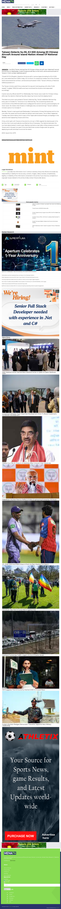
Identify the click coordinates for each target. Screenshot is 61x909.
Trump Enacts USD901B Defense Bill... (40, 208)
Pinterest (10, 897)
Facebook (10, 891)
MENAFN (5, 69)
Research (36, 7)
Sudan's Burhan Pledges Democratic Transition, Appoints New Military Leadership (26, 723)
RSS (9, 900)
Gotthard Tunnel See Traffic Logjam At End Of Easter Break (23, 654)
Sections (51, 7)
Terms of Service (7, 866)
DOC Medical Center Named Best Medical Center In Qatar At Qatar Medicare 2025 (29, 372)
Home (3, 7)
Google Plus (11, 895)
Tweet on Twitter (30, 63)
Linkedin (10, 898)
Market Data (28, 7)
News (8, 7)
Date (4, 62)
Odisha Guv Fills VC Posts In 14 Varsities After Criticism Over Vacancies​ (26, 463)
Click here (12, 859)
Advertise (6, 872)
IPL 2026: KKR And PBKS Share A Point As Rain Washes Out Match (25, 564)
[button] (36, 4)
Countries (44, 7)
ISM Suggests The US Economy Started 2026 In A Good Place (23, 689)
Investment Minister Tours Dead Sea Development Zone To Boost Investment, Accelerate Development (29, 414)
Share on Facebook (21, 63)
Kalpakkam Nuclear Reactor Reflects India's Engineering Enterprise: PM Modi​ (29, 499)
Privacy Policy (7, 868)
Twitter (9, 893)
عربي (32, 4)
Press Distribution (17, 7)
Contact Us (6, 870)
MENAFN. (10, 905)
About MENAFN (7, 874)
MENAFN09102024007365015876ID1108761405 (17, 140)
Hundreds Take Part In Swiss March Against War (19, 609)
